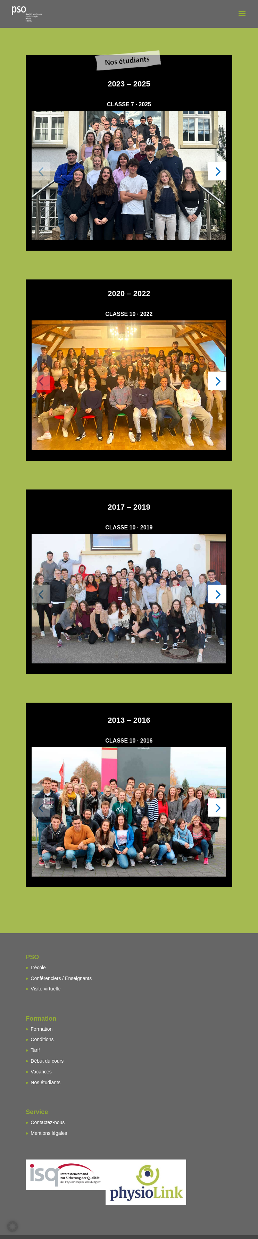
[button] (41, 171)
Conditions (42, 1039)
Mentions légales (49, 1133)
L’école (38, 967)
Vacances (41, 1071)
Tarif (35, 1050)
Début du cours (47, 1061)
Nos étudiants (45, 1082)
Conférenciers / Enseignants (61, 978)
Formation (41, 1029)
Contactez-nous (48, 1122)
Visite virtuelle (45, 988)
